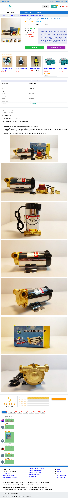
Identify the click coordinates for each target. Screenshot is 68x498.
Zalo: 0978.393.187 (7, 473)
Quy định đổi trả (32, 476)
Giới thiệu (52, 1)
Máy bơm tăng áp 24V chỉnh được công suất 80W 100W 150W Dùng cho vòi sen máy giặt (7, 69)
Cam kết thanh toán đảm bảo (35, 472)
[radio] (4, 404)
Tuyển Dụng (59, 471)
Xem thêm (34, 103)
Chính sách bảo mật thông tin (35, 474)
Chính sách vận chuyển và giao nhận (36, 468)
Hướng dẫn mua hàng (61, 475)
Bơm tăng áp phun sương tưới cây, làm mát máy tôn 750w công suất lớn (49, 69)
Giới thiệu (58, 469)
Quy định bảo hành (33, 478)
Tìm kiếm (45, 6)
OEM (31, 30)
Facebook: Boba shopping (8, 475)
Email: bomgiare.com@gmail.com (10, 477)
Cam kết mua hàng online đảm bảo (36, 470)
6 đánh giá (32, 21)
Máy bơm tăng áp (11, 15)
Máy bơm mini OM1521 (35, 68)
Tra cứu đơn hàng (59, 1)
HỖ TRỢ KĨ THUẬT (37, 12)
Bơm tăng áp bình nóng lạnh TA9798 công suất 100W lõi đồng (30, 15)
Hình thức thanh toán (61, 477)
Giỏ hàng (54, 6)
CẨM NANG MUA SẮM (26, 12)
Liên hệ (65, 1)
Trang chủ (4, 15)
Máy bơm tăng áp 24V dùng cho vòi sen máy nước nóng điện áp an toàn (21, 69)
